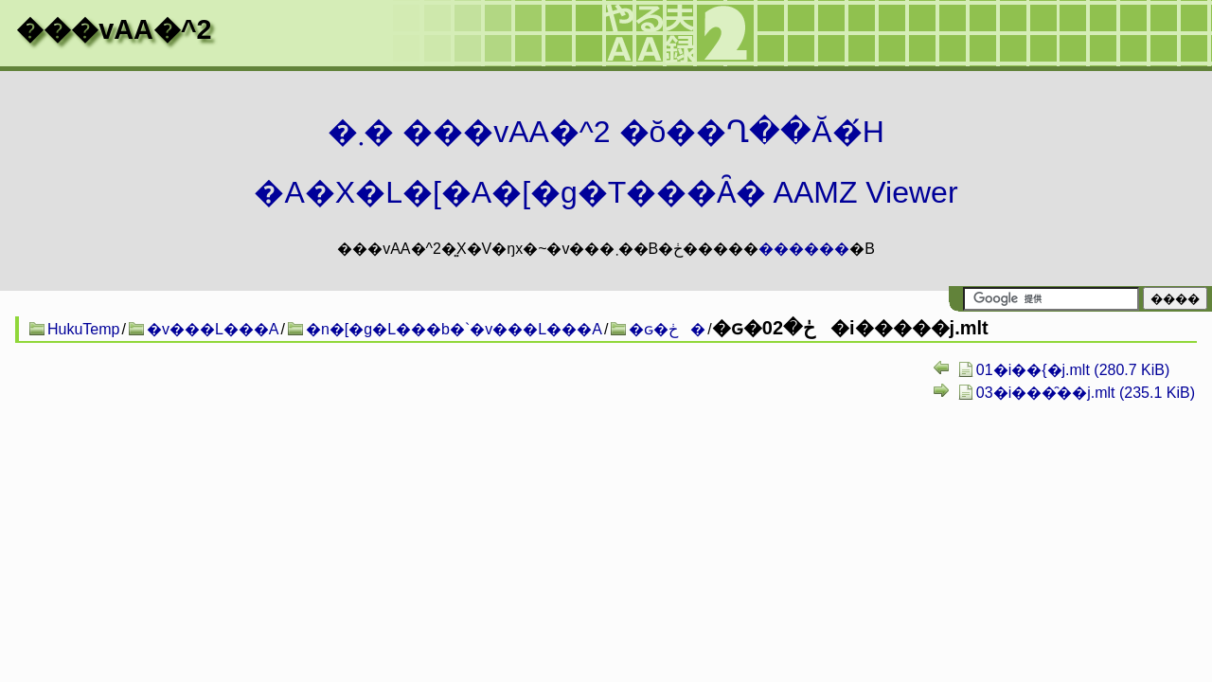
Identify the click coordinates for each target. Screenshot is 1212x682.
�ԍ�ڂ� (667, 329)
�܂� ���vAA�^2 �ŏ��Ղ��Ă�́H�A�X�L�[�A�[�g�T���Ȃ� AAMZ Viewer (605, 162)
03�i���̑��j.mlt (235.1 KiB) (1085, 393)
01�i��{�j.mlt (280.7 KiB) (1073, 370)
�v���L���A (213, 329)
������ (803, 249)
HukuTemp (83, 329)
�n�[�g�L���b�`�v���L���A (454, 329)
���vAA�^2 (113, 29)
